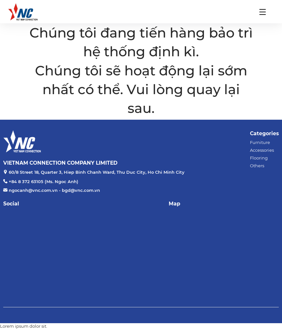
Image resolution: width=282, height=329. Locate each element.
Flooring (259, 157)
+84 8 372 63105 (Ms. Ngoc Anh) (43, 181)
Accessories (262, 150)
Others (257, 165)
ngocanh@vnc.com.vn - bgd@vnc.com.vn (54, 190)
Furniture (260, 142)
